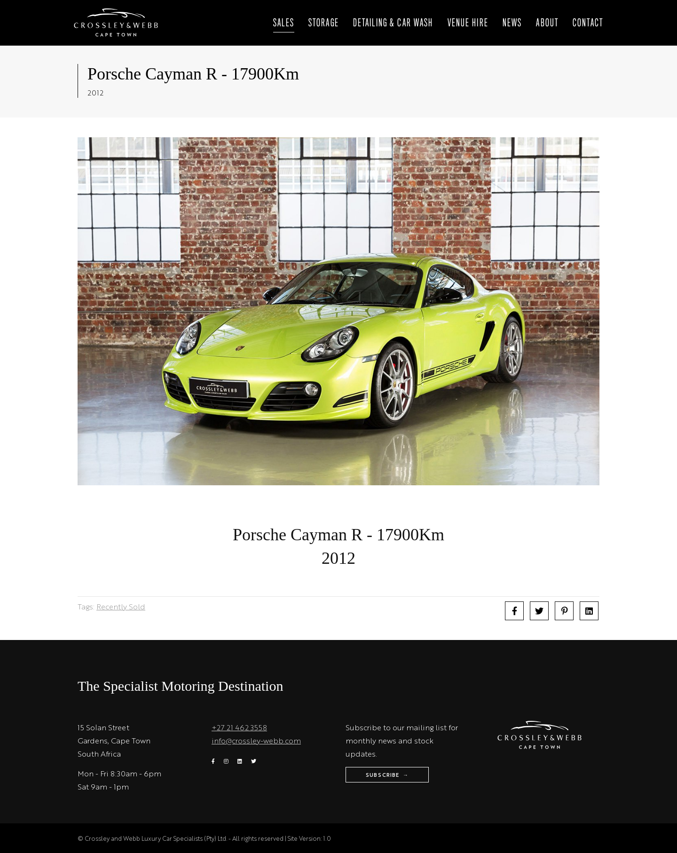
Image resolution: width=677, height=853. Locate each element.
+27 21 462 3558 (239, 727)
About (547, 23)
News (512, 23)
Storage (323, 23)
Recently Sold (120, 606)
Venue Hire (468, 23)
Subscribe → (387, 774)
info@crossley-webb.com (256, 740)
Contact (588, 23)
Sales (283, 23)
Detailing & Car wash (393, 23)
